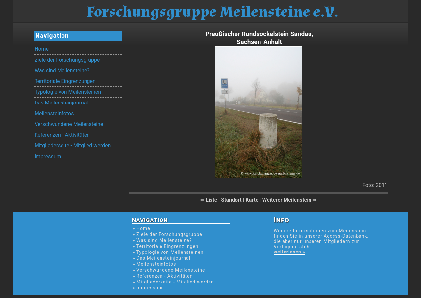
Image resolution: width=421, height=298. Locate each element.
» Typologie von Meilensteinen (168, 252)
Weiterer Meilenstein (286, 200)
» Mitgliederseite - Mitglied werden (173, 281)
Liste (211, 200)
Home (42, 49)
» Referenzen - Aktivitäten (163, 276)
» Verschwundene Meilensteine (169, 270)
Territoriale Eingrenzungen (65, 81)
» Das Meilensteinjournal (161, 258)
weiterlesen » (289, 251)
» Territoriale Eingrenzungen (165, 246)
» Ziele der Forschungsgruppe (167, 234)
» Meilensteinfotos (154, 264)
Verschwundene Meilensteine (69, 124)
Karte (251, 200)
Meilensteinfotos (54, 113)
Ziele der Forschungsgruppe (67, 60)
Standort (231, 200)
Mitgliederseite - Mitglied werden (73, 145)
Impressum (48, 156)
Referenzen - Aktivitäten (62, 135)
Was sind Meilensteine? (62, 70)
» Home (141, 228)
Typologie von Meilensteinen (68, 92)
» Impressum (147, 287)
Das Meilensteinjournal (61, 103)
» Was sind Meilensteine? (162, 240)
